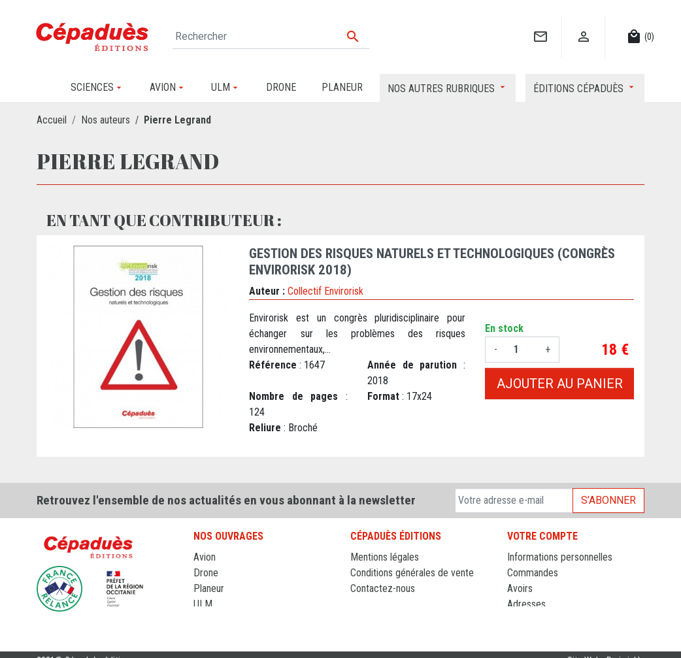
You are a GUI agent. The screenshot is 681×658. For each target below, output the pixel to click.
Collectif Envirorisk (325, 291)
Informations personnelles (559, 557)
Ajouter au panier (560, 383)
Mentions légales (384, 557)
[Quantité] (521, 349)
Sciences (212, 620)
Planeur (208, 588)
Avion (204, 557)
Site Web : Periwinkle (605, 647)
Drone (205, 573)
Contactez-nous (382, 588)
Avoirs (520, 588)
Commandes (532, 573)
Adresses (526, 604)
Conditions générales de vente (412, 573)
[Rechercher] (271, 36)
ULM (202, 604)
